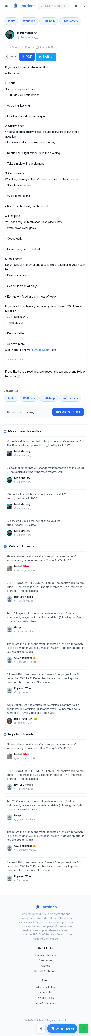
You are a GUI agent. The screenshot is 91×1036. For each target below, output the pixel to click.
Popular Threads (45, 955)
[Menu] (6, 6)
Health (11, 20)
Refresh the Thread (68, 411)
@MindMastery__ (27, 37)
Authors (45, 965)
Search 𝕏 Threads (45, 971)
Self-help (49, 20)
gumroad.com (41, 350)
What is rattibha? (45, 987)
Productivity (70, 20)
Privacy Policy (45, 997)
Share (11, 56)
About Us (45, 992)
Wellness (29, 20)
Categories (45, 960)
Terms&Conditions (45, 1003)
